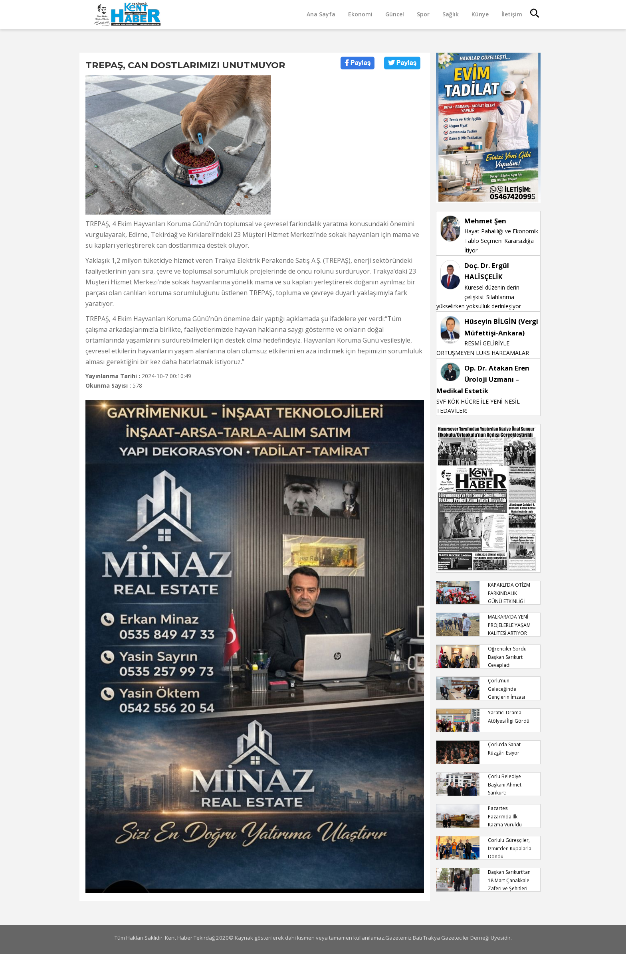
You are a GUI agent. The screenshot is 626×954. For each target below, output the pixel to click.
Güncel (394, 14)
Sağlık (450, 14)
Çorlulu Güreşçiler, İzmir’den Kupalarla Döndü (509, 848)
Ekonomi (360, 14)
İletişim (511, 14)
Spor (423, 14)
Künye (480, 14)
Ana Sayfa (321, 14)
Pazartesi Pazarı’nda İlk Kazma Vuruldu (505, 816)
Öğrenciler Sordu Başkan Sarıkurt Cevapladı (507, 656)
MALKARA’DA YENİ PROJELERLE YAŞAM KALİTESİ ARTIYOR (509, 625)
